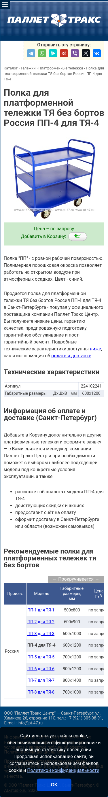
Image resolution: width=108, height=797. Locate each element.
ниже (95, 349)
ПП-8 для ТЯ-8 (40, 692)
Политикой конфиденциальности (63, 770)
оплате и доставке (71, 355)
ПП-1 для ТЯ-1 (40, 610)
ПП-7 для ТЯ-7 (40, 680)
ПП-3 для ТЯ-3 (40, 633)
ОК (54, 784)
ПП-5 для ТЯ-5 (40, 657)
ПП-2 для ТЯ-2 (40, 622)
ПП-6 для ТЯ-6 (40, 668)
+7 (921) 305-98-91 (84, 718)
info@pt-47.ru (30, 723)
